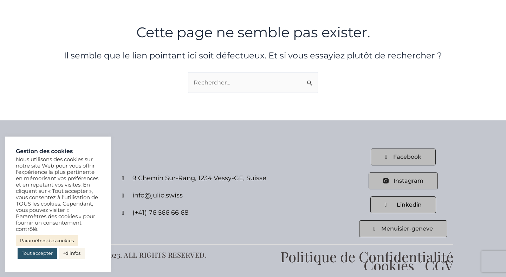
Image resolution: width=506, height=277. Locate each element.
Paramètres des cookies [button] (47, 240)
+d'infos (71, 253)
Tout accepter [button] (37, 253)
